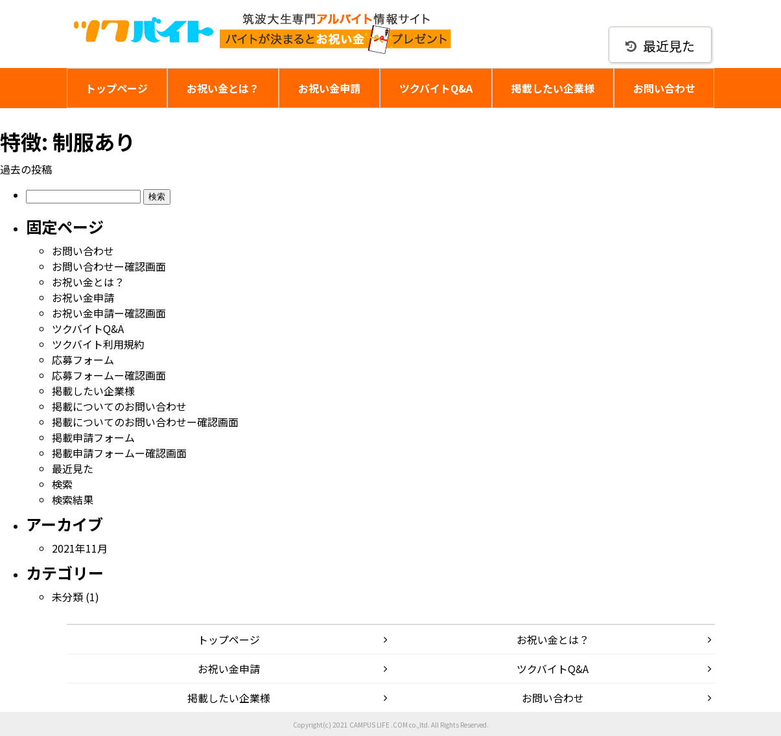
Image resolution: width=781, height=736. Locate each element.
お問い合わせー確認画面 (109, 266)
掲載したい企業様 (552, 88)
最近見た (660, 45)
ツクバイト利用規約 (98, 344)
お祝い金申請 (329, 88)
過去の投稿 (26, 169)
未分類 (67, 596)
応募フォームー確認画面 (109, 375)
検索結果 (72, 499)
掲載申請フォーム (93, 437)
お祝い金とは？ (223, 88)
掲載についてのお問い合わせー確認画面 (145, 422)
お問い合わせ (664, 88)
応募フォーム (83, 359)
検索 (62, 484)
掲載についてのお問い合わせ (119, 406)
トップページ (117, 88)
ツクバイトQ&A (435, 88)
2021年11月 (80, 548)
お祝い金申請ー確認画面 (109, 313)
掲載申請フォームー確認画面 (119, 453)
